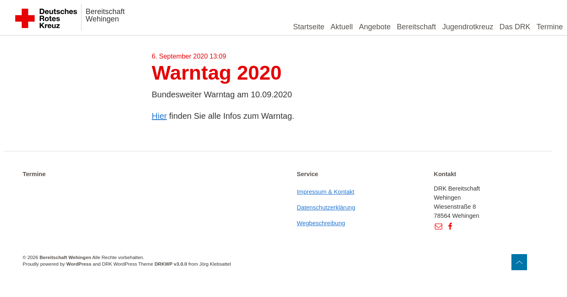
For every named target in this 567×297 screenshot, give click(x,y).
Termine (550, 27)
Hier (159, 115)
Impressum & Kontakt (326, 192)
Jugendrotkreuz (467, 27)
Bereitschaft (416, 27)
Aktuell (342, 27)
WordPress (78, 263)
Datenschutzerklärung (326, 207)
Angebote (375, 27)
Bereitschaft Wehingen (105, 15)
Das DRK (514, 27)
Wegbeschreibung (321, 223)
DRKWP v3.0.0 (170, 263)
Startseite (308, 27)
